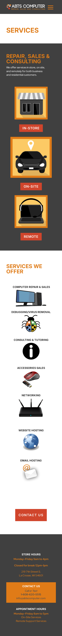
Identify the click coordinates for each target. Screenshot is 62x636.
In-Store (31, 128)
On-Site (31, 186)
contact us (31, 515)
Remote (31, 237)
